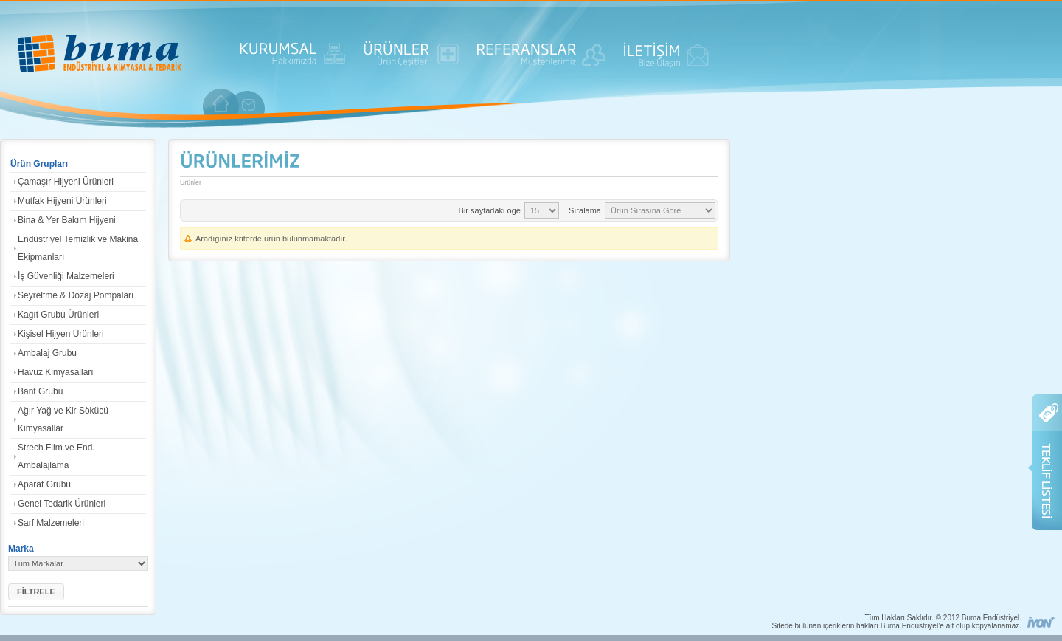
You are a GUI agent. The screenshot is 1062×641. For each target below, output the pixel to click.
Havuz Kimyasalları (56, 372)
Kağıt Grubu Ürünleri (58, 314)
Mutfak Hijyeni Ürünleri (62, 201)
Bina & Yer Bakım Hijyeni (67, 220)
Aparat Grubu (44, 484)
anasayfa (221, 103)
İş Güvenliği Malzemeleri (66, 276)
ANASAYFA (99, 55)
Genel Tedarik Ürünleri (61, 503)
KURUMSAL (292, 59)
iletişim (249, 104)
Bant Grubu (40, 391)
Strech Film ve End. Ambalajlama (56, 456)
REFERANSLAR (541, 59)
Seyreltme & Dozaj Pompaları (75, 295)
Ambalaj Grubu (47, 353)
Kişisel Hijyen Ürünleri (61, 334)
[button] (36, 591)
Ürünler (190, 182)
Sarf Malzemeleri (51, 523)
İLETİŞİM (666, 59)
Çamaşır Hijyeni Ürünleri (66, 181)
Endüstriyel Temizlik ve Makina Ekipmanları (78, 248)
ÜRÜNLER (411, 59)
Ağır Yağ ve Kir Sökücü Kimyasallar (63, 419)
